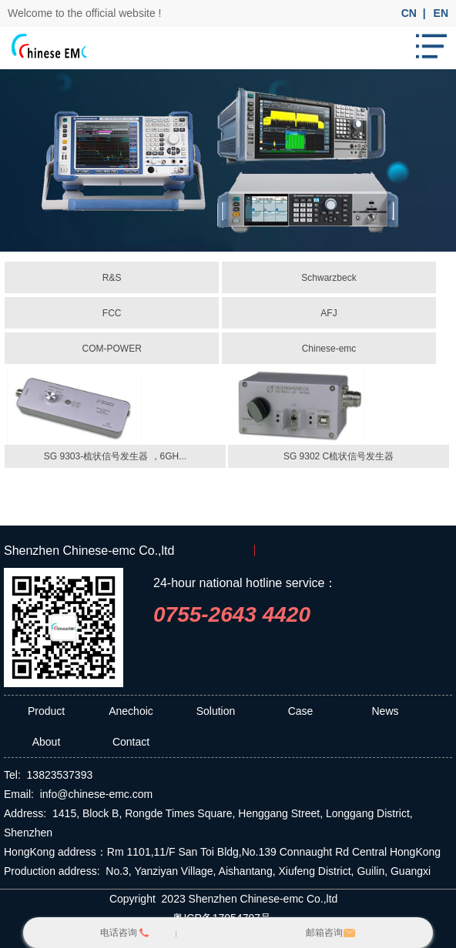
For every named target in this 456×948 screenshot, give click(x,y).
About (46, 742)
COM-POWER (111, 348)
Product (46, 711)
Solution (216, 711)
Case (301, 711)
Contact (130, 742)
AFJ (328, 313)
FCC (112, 313)
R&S (112, 277)
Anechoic (131, 711)
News (384, 711)
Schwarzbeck (328, 277)
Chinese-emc (329, 348)
